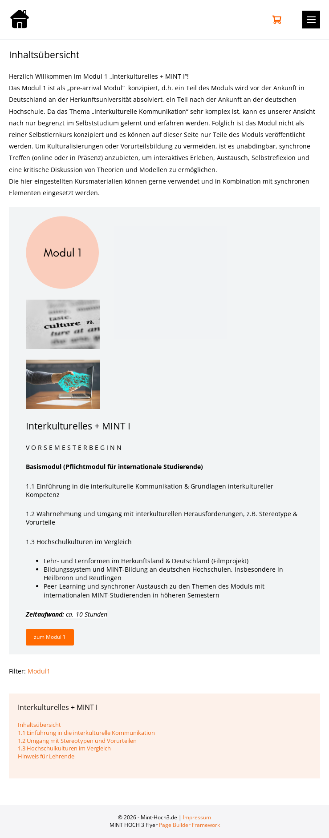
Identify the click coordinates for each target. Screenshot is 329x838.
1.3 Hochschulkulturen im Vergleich (64, 748)
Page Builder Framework (189, 825)
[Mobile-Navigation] (311, 19)
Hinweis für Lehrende (46, 756)
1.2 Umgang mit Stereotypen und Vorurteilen (77, 741)
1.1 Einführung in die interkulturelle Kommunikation (86, 733)
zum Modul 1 (50, 637)
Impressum (197, 817)
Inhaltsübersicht (39, 725)
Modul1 (39, 671)
